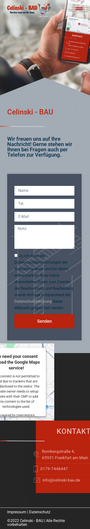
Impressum (16, 512)
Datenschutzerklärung (33, 316)
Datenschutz (39, 512)
